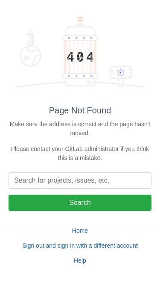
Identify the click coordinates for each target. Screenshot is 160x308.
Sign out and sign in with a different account (80, 245)
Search (80, 202)
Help (80, 260)
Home (80, 230)
